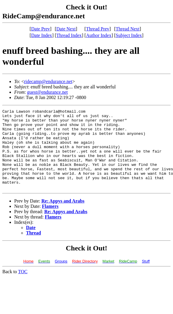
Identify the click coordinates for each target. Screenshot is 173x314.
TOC (23, 287)
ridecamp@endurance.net (48, 81)
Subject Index (129, 35)
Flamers (50, 222)
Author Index (98, 35)
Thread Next (127, 28)
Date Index (41, 35)
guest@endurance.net (47, 92)
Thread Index (69, 35)
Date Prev (40, 28)
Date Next (66, 28)
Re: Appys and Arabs (62, 216)
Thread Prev (97, 28)
